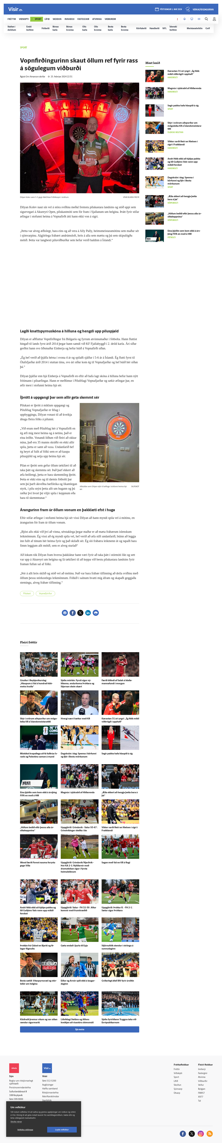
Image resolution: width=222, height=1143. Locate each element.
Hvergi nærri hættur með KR (75, 719)
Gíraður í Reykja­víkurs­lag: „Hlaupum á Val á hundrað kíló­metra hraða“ (36, 683)
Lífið (176, 1081)
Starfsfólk (46, 1101)
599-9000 (18, 1099)
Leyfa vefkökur (62, 1130)
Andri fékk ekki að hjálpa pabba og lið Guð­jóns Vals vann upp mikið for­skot (38, 911)
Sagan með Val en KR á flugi (116, 863)
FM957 (201, 1093)
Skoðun (177, 1085)
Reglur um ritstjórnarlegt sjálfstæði (21, 1082)
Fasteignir (202, 1073)
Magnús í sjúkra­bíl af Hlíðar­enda (78, 792)
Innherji (202, 1069)
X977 (200, 1097)
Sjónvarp (178, 1089)
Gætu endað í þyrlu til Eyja (74, 946)
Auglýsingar (47, 1085)
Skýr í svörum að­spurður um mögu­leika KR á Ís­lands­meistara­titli (185, 126)
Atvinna (201, 1077)
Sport (176, 1077)
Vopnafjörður (45, 594)
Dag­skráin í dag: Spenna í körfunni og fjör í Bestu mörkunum (181, 181)
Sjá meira (79, 1029)
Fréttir (177, 1069)
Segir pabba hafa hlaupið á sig (117, 754)
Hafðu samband (50, 1089)
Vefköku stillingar (25, 1130)
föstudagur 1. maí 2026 (171, 9)
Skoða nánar (16, 1122)
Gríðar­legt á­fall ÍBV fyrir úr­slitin (118, 981)
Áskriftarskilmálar (50, 1097)
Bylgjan (201, 1089)
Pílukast (27, 594)
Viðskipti (178, 1073)
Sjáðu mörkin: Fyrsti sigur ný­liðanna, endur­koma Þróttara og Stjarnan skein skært (77, 683)
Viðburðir (202, 1081)
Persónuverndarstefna (20, 1088)
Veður (201, 1085)
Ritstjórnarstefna (50, 1093)
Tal (199, 1101)
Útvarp (177, 1093)
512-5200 (51, 1081)
